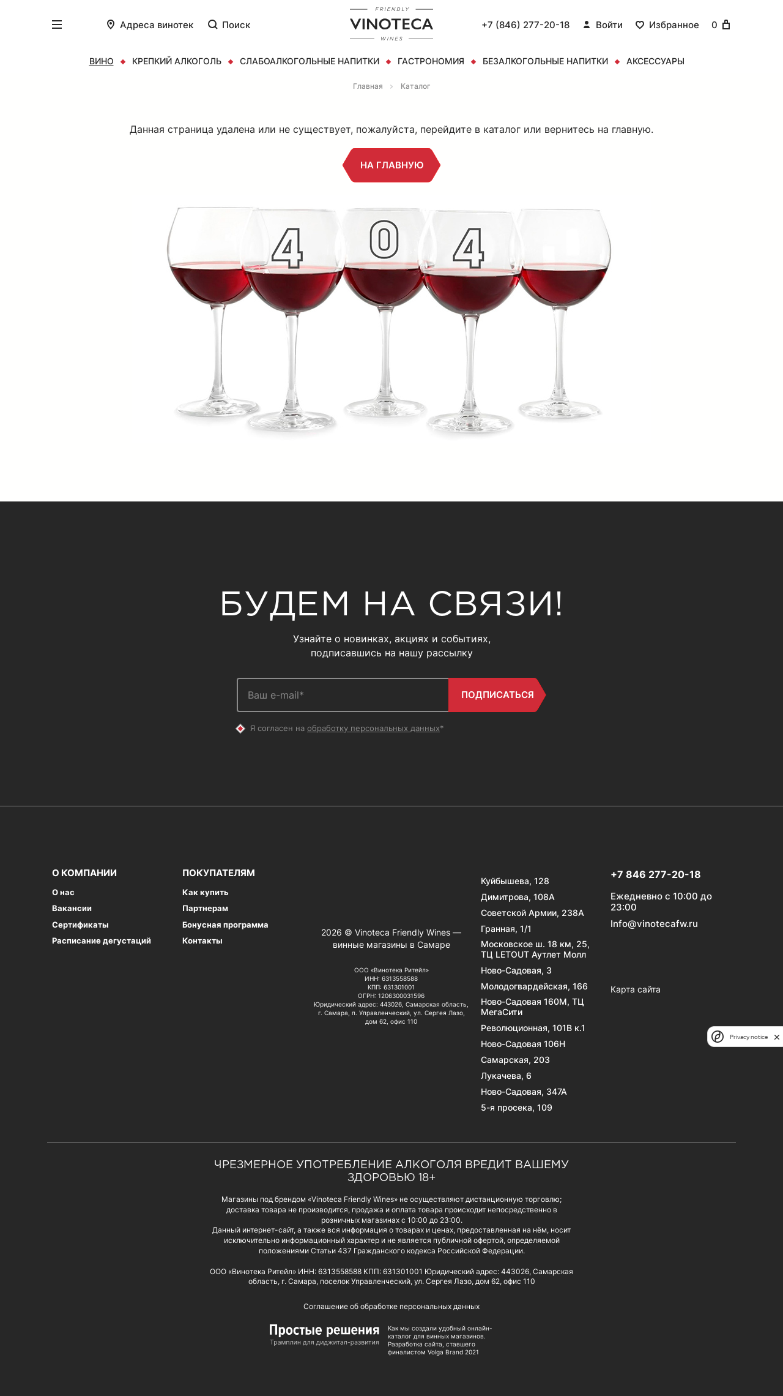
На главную (391, 165)
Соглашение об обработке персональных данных (391, 1306)
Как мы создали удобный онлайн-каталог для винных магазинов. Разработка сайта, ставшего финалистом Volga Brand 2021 (440, 1340)
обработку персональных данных (373, 728)
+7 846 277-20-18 (655, 874)
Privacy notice (749, 1037)
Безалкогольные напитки (545, 61)
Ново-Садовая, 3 (516, 970)
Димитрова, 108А (518, 897)
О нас (63, 892)
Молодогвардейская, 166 (534, 986)
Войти (602, 24)
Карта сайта (635, 989)
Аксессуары (655, 61)
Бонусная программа (225, 924)
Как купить (205, 892)
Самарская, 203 (515, 1060)
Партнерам (205, 908)
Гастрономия (431, 61)
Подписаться (497, 695)
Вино (101, 61)
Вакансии (72, 908)
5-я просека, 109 (516, 1108)
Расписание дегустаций (101, 940)
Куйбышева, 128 (515, 881)
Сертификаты (80, 924)
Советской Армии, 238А (532, 913)
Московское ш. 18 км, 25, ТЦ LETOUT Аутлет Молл (535, 949)
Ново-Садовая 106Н (523, 1044)
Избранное (667, 24)
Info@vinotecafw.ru (654, 923)
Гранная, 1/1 (506, 929)
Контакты (202, 940)
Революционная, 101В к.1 (533, 1028)
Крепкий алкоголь (176, 61)
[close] (776, 1036)
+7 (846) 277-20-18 (525, 25)
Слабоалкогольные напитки (309, 61)
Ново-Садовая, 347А (524, 1092)
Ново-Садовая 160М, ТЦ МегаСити (532, 1007)
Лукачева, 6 (506, 1076)
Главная (368, 86)
